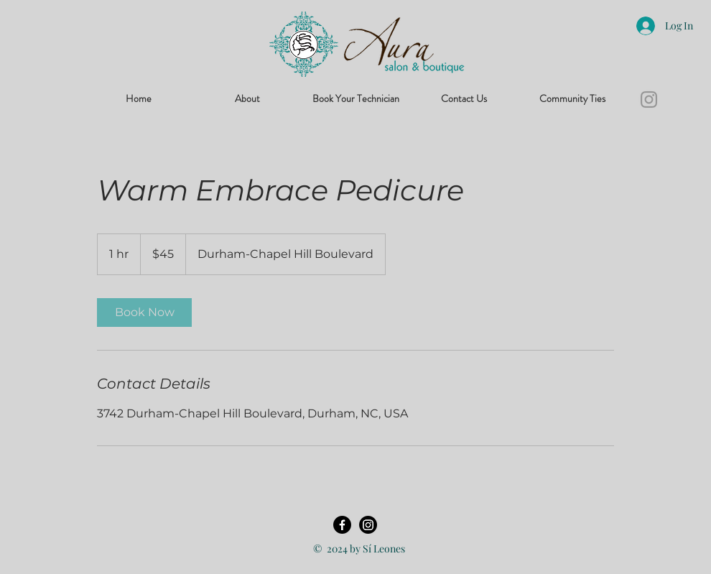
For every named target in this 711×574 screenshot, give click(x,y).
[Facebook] (342, 525)
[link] (144, 312)
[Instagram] (649, 99)
